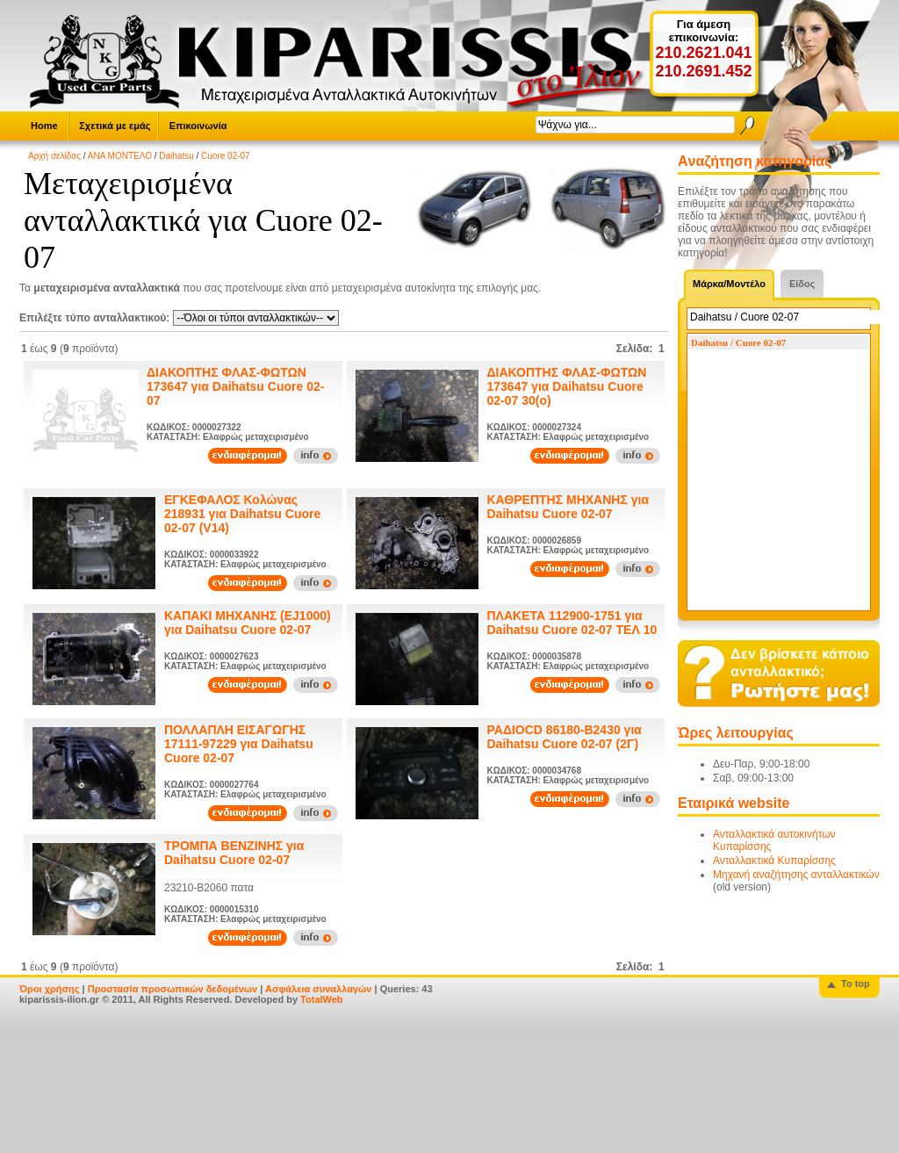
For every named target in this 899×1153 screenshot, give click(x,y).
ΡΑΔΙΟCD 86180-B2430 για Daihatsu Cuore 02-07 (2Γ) (564, 737)
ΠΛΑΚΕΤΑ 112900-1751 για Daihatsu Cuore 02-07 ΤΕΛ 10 (572, 623)
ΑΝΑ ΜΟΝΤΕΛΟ (120, 156)
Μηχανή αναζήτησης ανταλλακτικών (796, 874)
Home (44, 125)
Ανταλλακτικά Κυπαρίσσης (774, 860)
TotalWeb (321, 999)
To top (855, 983)
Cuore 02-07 (225, 156)
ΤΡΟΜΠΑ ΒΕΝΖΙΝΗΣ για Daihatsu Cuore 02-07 (234, 853)
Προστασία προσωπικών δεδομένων (172, 989)
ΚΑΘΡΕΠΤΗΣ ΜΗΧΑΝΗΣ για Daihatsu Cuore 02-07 (568, 507)
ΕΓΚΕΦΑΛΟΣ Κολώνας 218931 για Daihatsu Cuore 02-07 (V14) (242, 514)
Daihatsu (176, 156)
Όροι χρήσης (49, 989)
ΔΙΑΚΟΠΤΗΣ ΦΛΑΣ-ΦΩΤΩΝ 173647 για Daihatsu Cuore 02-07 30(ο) (567, 386)
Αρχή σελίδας (54, 156)
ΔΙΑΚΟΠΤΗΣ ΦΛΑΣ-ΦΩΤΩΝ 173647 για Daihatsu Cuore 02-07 (235, 386)
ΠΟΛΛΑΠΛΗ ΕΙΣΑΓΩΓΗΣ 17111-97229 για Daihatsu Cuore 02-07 (238, 744)
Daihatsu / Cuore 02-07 (738, 342)
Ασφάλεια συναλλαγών (318, 989)
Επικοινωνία (198, 125)
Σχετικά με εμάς (114, 125)
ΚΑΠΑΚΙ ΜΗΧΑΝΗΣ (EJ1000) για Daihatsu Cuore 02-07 (247, 623)
